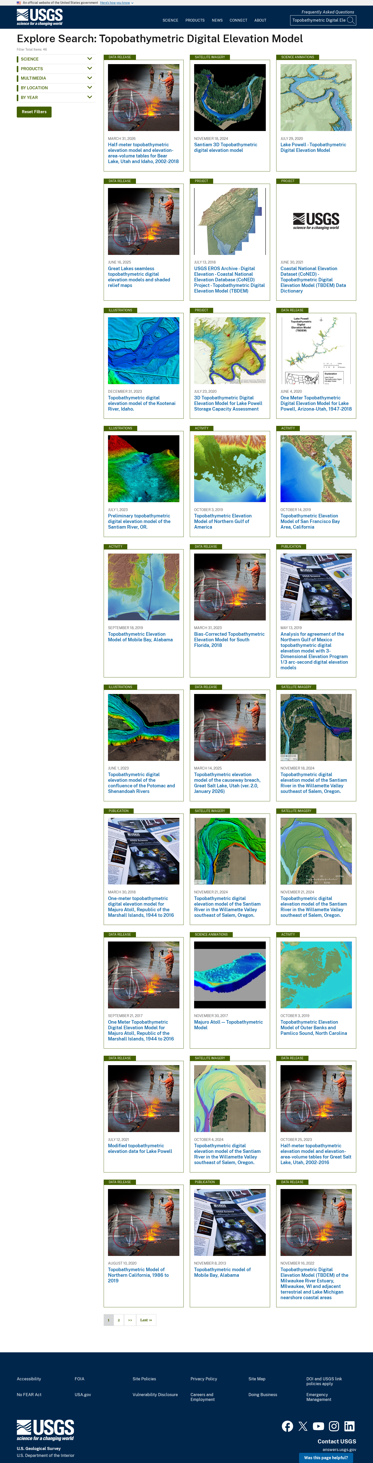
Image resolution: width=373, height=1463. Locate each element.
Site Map (257, 1379)
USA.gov (83, 1395)
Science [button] (30, 59)
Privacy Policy (204, 1379)
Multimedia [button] (33, 78)
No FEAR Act (29, 1395)
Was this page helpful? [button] (326, 1457)
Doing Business (262, 1395)
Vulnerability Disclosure (155, 1395)
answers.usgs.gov (339, 1449)
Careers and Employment (203, 1397)
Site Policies (144, 1379)
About (260, 20)
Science (170, 20)
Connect (238, 20)
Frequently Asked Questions (328, 12)
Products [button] (32, 68)
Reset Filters (34, 111)
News (217, 20)
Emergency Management (318, 1397)
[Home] (40, 24)
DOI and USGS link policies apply (324, 1381)
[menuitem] (170, 17)
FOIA (79, 1379)
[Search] (351, 20)
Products (195, 20)
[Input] (323, 20)
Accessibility (29, 1379)
